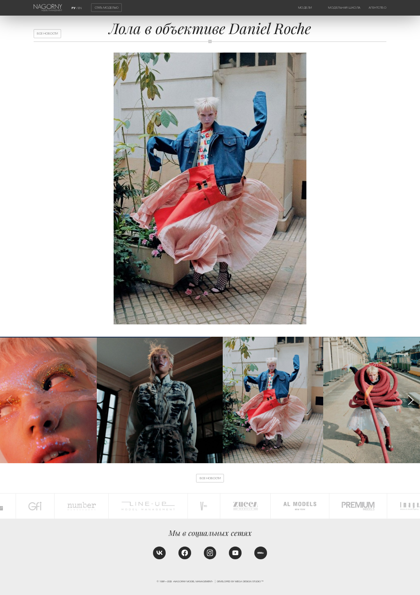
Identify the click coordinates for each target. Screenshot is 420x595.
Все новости (47, 33)
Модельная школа (344, 7)
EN (80, 8)
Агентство (377, 7)
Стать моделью (107, 7)
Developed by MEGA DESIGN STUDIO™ (240, 581)
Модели (305, 7)
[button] (410, 400)
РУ (73, 8)
